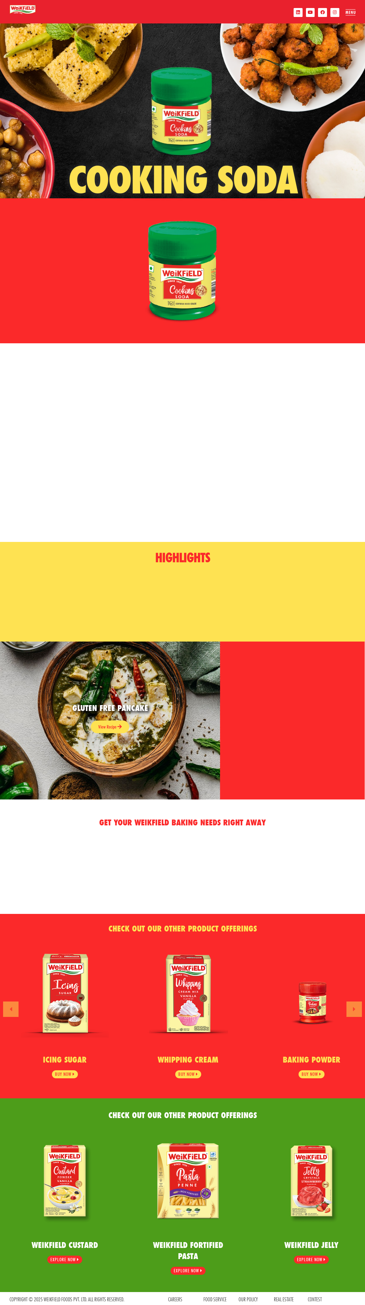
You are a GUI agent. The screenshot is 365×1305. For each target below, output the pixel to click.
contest (315, 1298)
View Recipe (110, 727)
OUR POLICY (248, 1298)
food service (215, 1298)
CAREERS (175, 1298)
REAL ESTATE (284, 1298)
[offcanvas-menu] (350, 12)
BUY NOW (65, 1073)
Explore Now (64, 1259)
